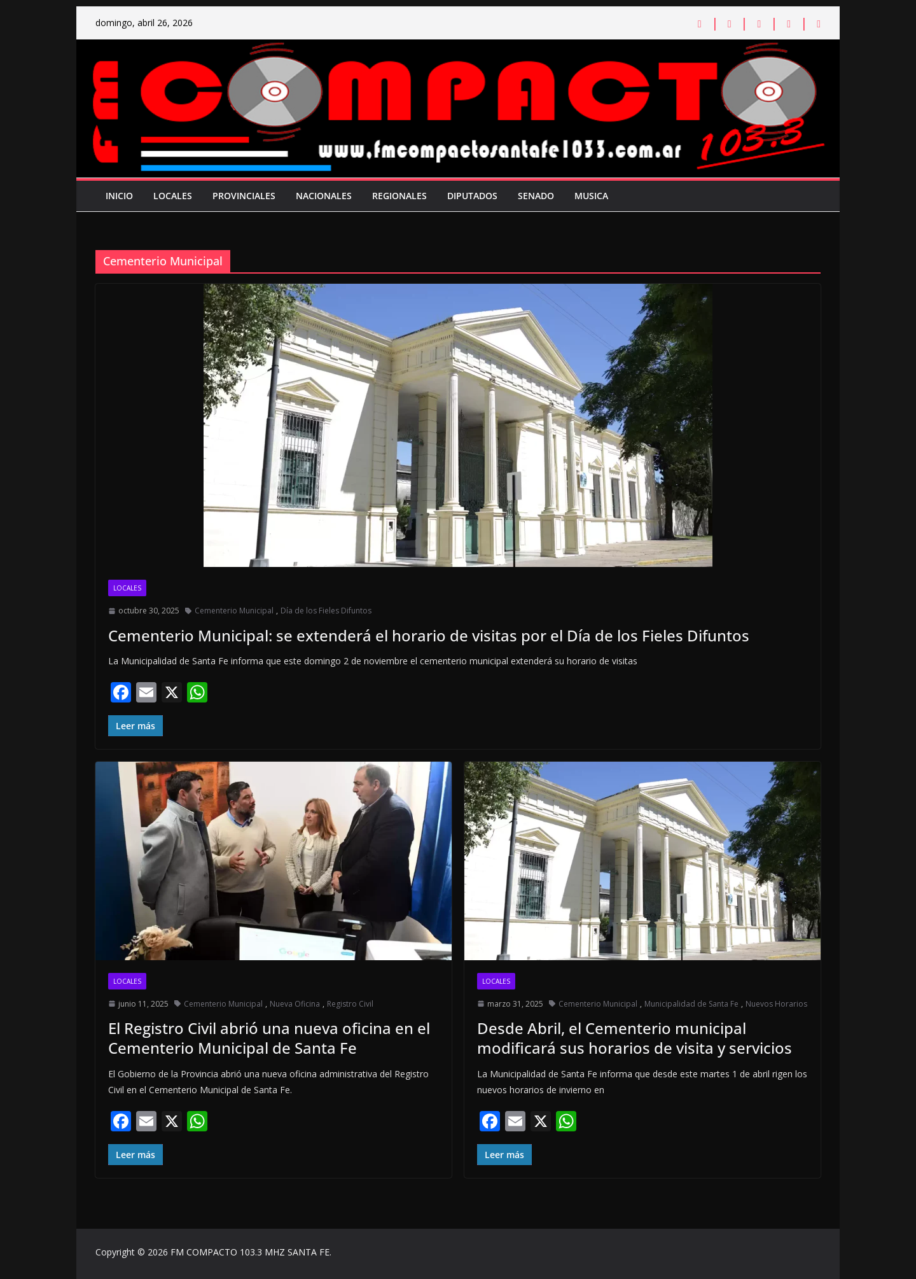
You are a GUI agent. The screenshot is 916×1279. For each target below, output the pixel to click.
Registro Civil (350, 1003)
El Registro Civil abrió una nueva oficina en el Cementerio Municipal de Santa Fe (269, 1037)
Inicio (119, 196)
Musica (591, 196)
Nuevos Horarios (776, 1003)
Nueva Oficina (295, 1003)
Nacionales (324, 196)
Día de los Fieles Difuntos (326, 610)
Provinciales (243, 196)
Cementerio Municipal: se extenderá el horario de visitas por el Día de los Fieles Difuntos (428, 635)
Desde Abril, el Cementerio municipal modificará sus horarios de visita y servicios (634, 1037)
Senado (536, 196)
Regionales (399, 196)
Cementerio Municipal (234, 610)
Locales (172, 196)
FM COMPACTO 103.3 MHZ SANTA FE (250, 1252)
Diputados (472, 196)
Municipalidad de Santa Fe (691, 1003)
